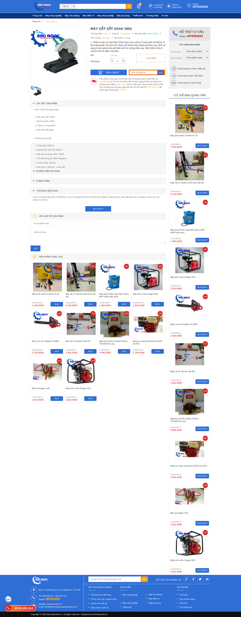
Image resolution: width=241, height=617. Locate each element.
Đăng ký (175, 5)
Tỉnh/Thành (176, 52)
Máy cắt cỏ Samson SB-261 (78, 341)
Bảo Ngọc (121, 84)
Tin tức (165, 15)
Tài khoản (183, 595)
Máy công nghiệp (53, 15)
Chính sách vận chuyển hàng (104, 599)
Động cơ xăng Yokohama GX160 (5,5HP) (147, 342)
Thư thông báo (185, 607)
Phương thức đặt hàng (101, 595)
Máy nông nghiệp (105, 15)
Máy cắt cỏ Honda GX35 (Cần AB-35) (81, 295)
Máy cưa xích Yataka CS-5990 (45, 341)
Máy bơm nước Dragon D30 (145, 294)
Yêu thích (183, 603)
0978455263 (200, 6)
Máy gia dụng (123, 15)
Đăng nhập (176, 7)
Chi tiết (122, 90)
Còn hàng (105, 38)
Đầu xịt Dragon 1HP (41, 388)
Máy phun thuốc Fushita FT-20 (45, 294)
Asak (105, 33)
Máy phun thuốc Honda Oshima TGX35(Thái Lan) (113, 342)
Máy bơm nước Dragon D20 (78, 388)
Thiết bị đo (138, 15)
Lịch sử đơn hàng (187, 599)
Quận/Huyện (176, 58)
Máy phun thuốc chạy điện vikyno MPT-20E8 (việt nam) (114, 295)
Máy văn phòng (72, 15)
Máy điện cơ (88, 15)
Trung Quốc (125, 33)
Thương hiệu (152, 15)
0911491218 (153, 87)
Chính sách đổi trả (99, 603)
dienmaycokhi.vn (100, 614)
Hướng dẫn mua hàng (158, 6)
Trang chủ (37, 15)
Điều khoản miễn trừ (100, 608)
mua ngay (98, 209)
